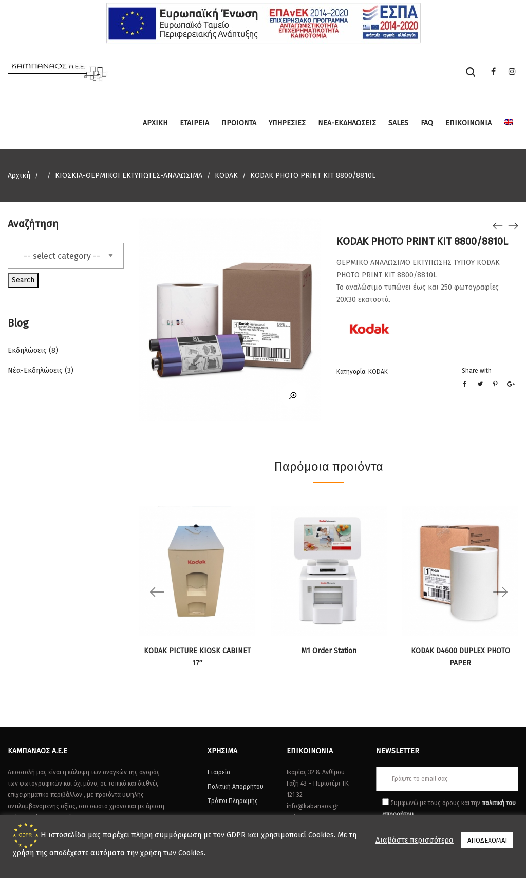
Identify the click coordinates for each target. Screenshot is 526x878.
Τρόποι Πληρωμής (233, 801)
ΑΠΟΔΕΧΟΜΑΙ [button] (487, 840)
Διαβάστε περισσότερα (414, 840)
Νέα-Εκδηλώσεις (35, 370)
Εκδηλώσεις (27, 350)
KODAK (226, 175)
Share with (477, 370)
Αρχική (19, 175)
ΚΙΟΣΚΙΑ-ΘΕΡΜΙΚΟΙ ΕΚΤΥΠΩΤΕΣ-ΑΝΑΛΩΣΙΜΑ (128, 175)
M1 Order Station (328, 650)
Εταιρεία (219, 772)
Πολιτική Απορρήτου (236, 786)
